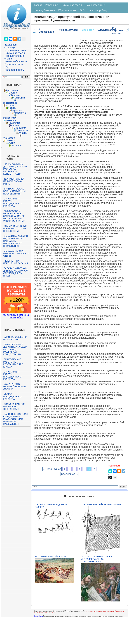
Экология (16, 145)
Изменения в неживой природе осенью (14, 386)
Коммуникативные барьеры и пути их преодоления (15, 228)
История (10, 105)
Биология (13, 92)
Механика (11, 120)
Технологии (22, 130)
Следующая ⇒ (106, 30)
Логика (12, 108)
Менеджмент (9, 118)
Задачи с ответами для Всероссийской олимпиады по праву (15, 272)
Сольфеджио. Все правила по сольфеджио (14, 406)
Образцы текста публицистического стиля (15, 253)
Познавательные (95, 5)
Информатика (10, 103)
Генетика (15, 95)
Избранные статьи (15, 50)
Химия (12, 143)
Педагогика (14, 123)
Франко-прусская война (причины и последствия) (14, 191)
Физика (22, 133)
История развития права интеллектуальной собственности (96, 559)
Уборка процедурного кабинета (12, 396)
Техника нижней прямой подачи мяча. (13, 181)
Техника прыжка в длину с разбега (51, 505)
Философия (9, 138)
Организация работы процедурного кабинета (12, 202)
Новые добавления (16, 61)
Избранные (52, 5)
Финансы (10, 140)
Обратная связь (14, 64)
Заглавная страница (10, 46)
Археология (12, 90)
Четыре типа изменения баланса (15, 262)
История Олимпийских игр (51, 556)
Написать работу (14, 70)
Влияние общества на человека (15, 338)
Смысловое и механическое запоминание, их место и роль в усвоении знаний (14, 216)
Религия (15, 125)
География (19, 97)
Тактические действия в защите (102, 504)
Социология (20, 128)
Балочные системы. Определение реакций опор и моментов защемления (15, 419)
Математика (20, 113)
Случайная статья (15, 53)
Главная (37, 5)
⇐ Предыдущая (68, 30)
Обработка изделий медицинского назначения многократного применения (15, 241)
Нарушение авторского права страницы (99, 611)
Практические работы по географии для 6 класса (13, 363)
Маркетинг (16, 110)
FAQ (7, 67)
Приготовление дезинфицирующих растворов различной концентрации (15, 169)
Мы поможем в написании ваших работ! (16, 316)
